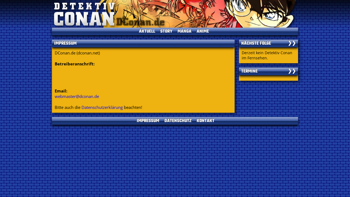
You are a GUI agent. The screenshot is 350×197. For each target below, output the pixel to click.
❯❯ (292, 43)
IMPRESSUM (148, 120)
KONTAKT (205, 120)
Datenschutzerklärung (102, 107)
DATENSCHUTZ (177, 120)
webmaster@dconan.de (77, 96)
